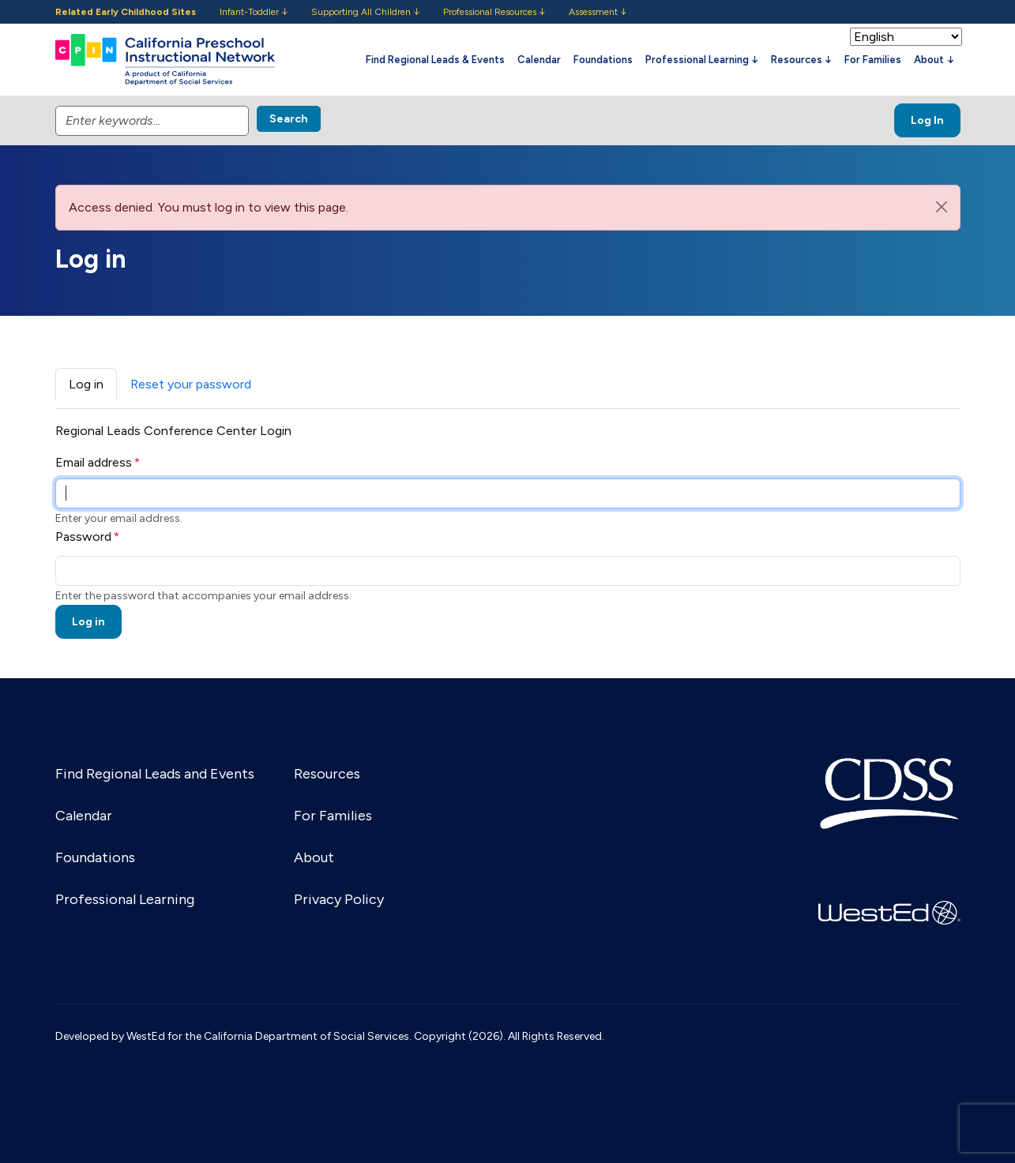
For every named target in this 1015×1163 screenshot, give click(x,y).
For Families (872, 60)
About (314, 857)
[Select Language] (906, 37)
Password (83, 536)
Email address (93, 462)
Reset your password (190, 384)
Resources (327, 773)
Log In (927, 120)
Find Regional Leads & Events (435, 60)
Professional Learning (124, 899)
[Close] (941, 207)
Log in (86, 384)
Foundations (603, 60)
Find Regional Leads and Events (154, 773)
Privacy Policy (339, 899)
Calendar (539, 60)
